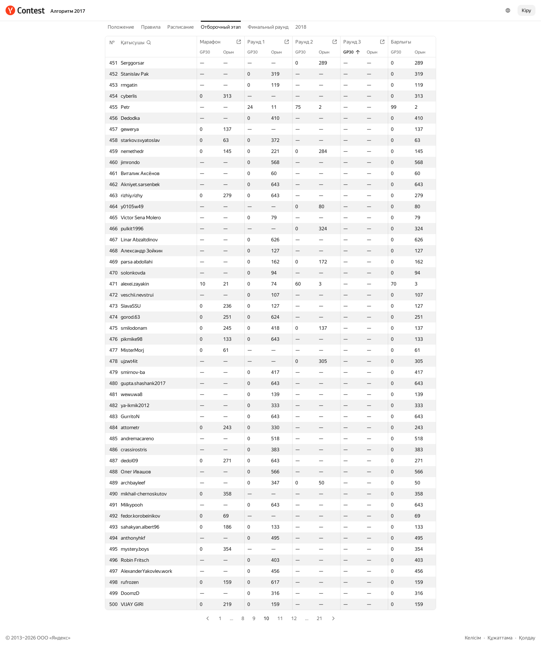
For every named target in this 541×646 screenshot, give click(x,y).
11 (280, 618)
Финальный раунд (268, 27)
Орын (232, 52)
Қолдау (527, 637)
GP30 (208, 52)
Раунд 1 (259, 41)
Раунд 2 (307, 41)
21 (319, 618)
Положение (121, 27)
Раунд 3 (355, 41)
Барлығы (404, 41)
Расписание (180, 27)
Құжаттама (500, 637)
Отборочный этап (221, 27)
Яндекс (60, 637)
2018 (300, 27)
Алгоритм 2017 (67, 11)
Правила (150, 27)
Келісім (473, 637)
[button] (136, 42)
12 (294, 618)
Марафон (213, 41)
